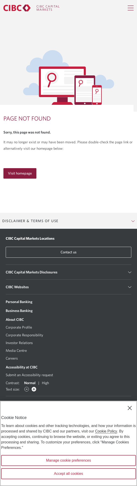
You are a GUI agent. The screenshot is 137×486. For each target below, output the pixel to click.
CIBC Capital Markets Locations (30, 238)
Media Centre (16, 350)
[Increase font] (34, 389)
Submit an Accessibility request (29, 375)
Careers (12, 358)
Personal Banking (19, 301)
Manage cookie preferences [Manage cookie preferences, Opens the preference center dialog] (68, 460)
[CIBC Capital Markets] (31, 8)
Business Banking (19, 310)
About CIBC (15, 319)
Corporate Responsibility (24, 335)
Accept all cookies (68, 474)
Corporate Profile (19, 327)
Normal (30, 383)
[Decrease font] (26, 389)
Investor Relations (19, 342)
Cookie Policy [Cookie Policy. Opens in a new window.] (106, 431)
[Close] (129, 408)
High (45, 383)
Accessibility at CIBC (22, 367)
